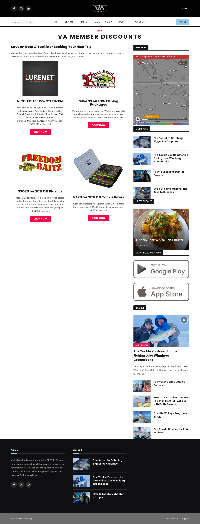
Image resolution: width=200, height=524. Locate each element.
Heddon (41, 114)
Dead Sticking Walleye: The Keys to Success (170, 190)
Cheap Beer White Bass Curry (159, 240)
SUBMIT (122, 21)
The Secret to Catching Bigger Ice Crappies (168, 139)
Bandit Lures (52, 114)
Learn (69, 21)
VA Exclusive (142, 245)
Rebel (35, 107)
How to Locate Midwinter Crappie (168, 173)
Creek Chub (30, 114)
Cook (108, 21)
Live (97, 21)
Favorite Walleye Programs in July (170, 415)
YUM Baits (40, 111)
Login (183, 8)
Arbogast (42, 120)
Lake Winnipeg (141, 345)
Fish (54, 21)
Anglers (140, 21)
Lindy (52, 107)
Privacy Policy (172, 518)
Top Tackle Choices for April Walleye (170, 430)
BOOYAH (43, 107)
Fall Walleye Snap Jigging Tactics (169, 383)
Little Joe (50, 111)
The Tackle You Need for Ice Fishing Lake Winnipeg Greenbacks (170, 158)
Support (185, 518)
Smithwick (29, 120)
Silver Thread (39, 117)
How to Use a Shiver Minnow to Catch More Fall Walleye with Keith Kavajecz (170, 401)
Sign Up (182, 22)
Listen (85, 21)
